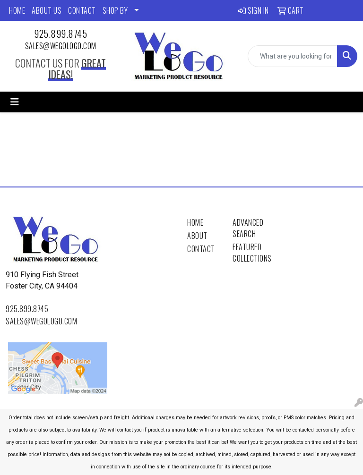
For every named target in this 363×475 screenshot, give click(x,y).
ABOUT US (46, 10)
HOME (17, 10)
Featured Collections (250, 252)
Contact (201, 248)
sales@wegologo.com (60, 45)
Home (195, 222)
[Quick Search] (292, 56)
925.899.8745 (60, 33)
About (197, 235)
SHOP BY (115, 10)
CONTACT (82, 10)
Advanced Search (248, 228)
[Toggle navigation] (15, 102)
